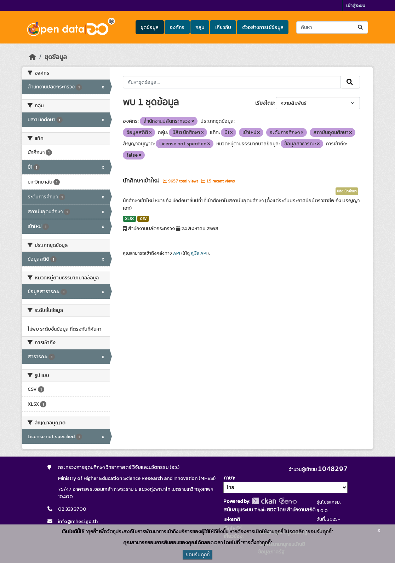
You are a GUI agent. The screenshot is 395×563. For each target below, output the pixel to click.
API (176, 253)
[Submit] (360, 27)
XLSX (129, 218)
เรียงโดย (264, 103)
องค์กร (177, 27)
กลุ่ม (199, 27)
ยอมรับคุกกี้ (197, 554)
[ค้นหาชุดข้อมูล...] (332, 27)
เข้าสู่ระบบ (355, 5)
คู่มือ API (199, 253)
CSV (143, 218)
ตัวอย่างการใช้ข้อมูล (263, 27)
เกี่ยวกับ (223, 27)
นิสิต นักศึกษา (347, 191)
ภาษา (228, 478)
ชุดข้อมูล (150, 27)
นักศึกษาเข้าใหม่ (142, 180)
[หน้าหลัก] (32, 57)
